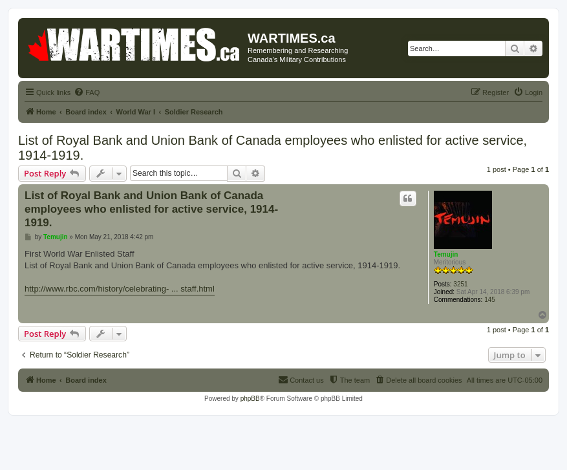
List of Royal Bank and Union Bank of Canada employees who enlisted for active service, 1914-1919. (272, 147)
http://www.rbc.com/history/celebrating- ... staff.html (120, 289)
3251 (460, 284)
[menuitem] (87, 92)
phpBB (250, 398)
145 (489, 299)
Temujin (446, 254)
